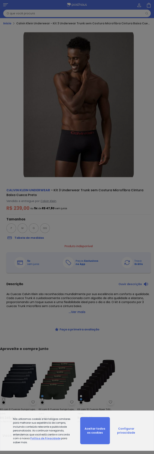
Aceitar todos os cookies (95, 431)
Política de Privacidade (45, 438)
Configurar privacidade (126, 431)
